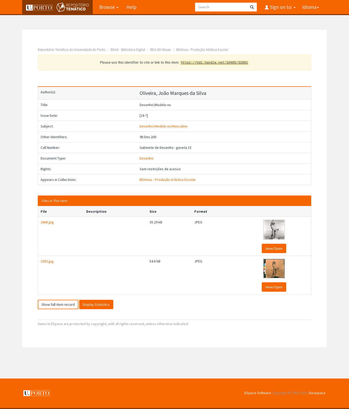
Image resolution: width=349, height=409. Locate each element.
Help (131, 7)
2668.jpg (47, 222)
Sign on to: (282, 7)
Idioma (310, 7)
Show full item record (58, 304)
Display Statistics (96, 304)
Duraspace (317, 392)
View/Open (274, 248)
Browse (109, 7)
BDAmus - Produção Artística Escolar (202, 49)
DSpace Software (257, 392)
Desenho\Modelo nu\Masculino (164, 126)
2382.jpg (47, 261)
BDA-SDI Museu (160, 49)
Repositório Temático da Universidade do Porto (71, 49)
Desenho (146, 158)
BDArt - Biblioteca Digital (128, 49)
